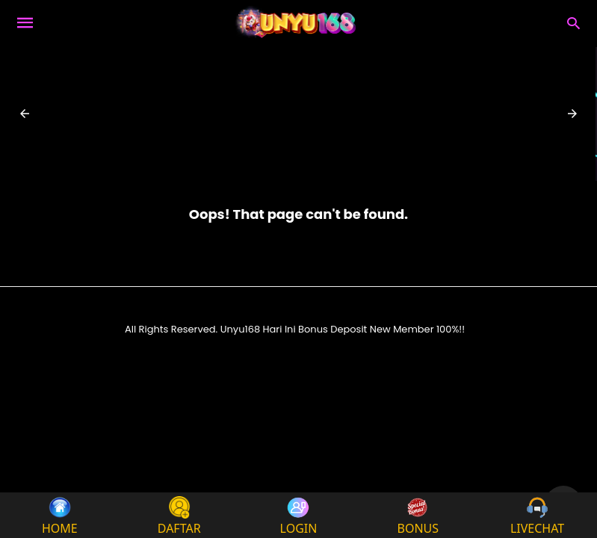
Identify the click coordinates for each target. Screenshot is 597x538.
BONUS (418, 515)
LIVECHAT (537, 515)
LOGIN (299, 515)
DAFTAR (179, 515)
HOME (60, 515)
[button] (24, 113)
